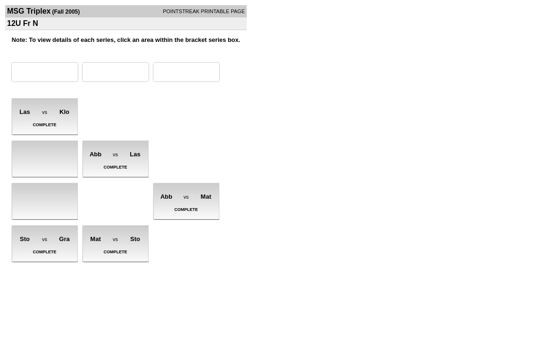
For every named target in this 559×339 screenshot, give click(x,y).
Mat (95, 238)
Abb (95, 154)
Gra (64, 238)
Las (24, 111)
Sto (25, 238)
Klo (64, 111)
